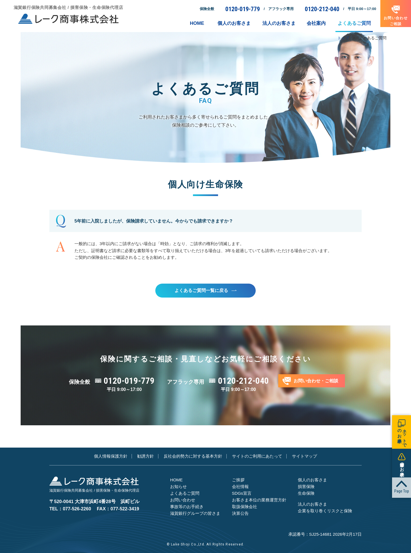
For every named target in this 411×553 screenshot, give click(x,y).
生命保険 (306, 493)
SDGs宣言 (242, 493)
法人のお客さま (312, 504)
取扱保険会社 (244, 506)
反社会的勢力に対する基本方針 (193, 456)
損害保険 (306, 486)
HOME (176, 480)
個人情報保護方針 (110, 456)
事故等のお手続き (187, 506)
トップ (343, 38)
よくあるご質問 (184, 493)
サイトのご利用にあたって (257, 456)
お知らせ (178, 486)
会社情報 (240, 486)
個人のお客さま (312, 480)
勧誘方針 (145, 456)
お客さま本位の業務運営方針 (259, 500)
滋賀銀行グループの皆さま (195, 513)
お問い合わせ (182, 500)
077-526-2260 (77, 504)
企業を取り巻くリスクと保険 (325, 511)
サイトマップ (304, 456)
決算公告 (240, 513)
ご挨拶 (238, 480)
